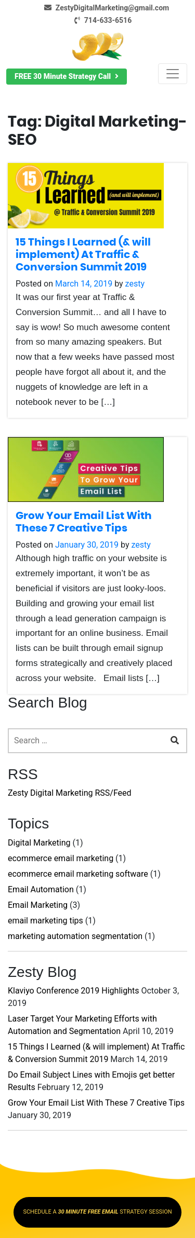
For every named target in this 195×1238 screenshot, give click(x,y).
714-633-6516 (101, 20)
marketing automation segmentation (75, 936)
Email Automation (41, 889)
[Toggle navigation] (172, 73)
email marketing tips (45, 921)
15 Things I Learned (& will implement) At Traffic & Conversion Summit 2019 (83, 255)
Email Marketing (38, 905)
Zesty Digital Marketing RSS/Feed (70, 793)
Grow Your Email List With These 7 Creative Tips (96, 1103)
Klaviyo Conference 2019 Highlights (73, 991)
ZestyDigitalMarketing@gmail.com (104, 8)
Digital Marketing (39, 843)
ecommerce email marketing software (78, 874)
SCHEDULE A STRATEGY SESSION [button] (97, 1211)
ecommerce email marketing (60, 858)
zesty (135, 284)
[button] (66, 77)
